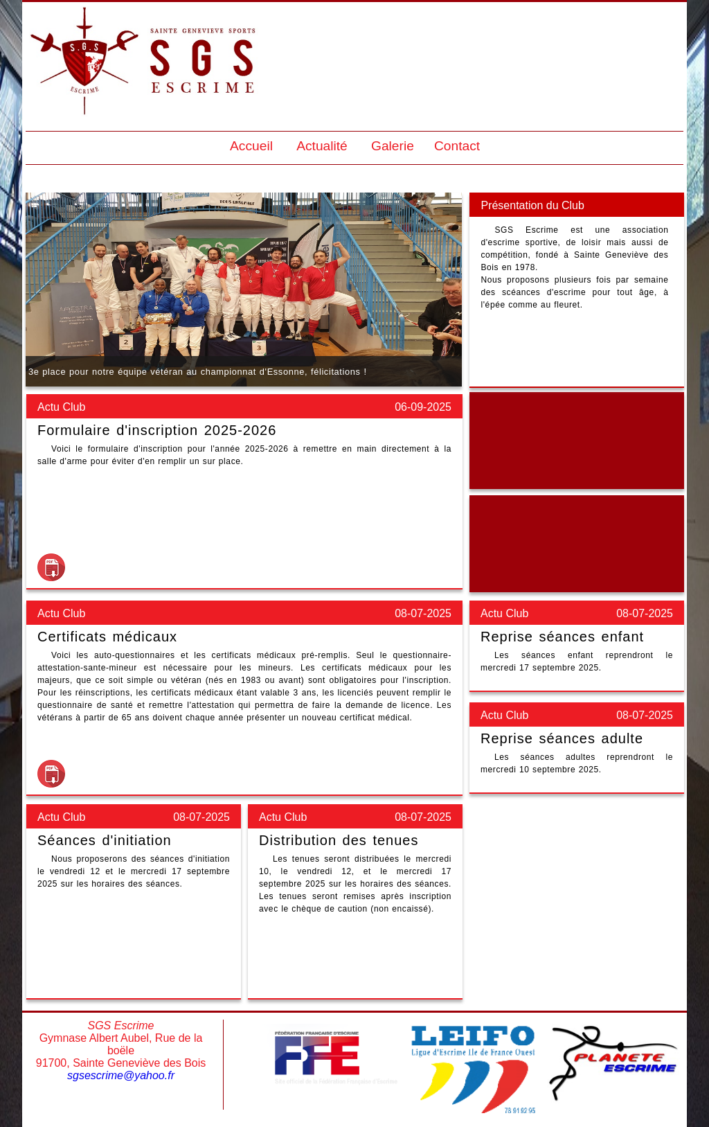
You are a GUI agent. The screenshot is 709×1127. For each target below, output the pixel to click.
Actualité (322, 146)
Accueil (251, 146)
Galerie (392, 146)
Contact (457, 146)
